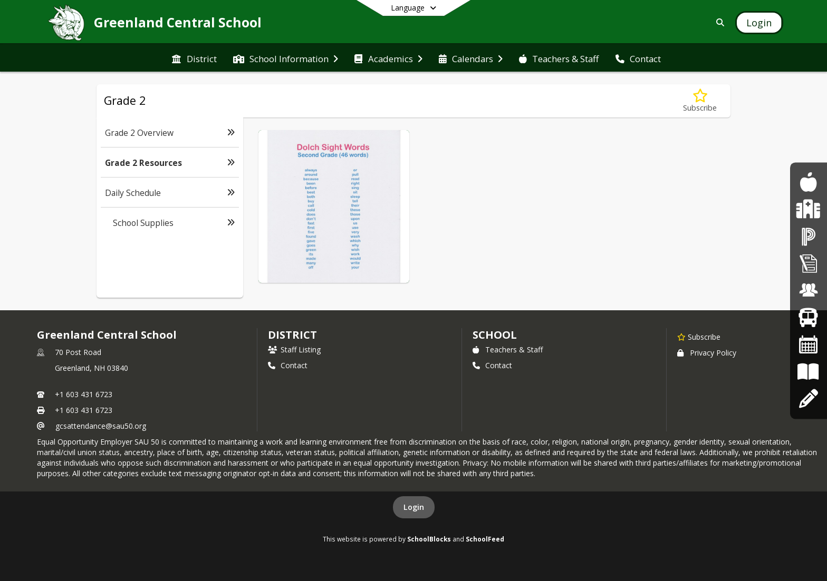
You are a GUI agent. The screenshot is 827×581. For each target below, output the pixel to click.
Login (413, 507)
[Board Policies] (808, 372)
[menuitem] (194, 58)
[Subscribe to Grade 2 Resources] (700, 100)
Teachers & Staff (508, 349)
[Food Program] (808, 182)
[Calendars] (808, 345)
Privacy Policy (706, 353)
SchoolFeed (485, 539)
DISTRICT (292, 335)
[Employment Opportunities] (808, 290)
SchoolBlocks (429, 539)
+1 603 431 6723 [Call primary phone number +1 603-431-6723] (83, 394)
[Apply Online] (808, 398)
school (494, 335)
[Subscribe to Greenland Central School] (698, 336)
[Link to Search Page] (718, 22)
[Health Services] (808, 209)
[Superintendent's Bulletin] (808, 263)
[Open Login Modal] (759, 22)
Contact (287, 365)
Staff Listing (294, 349)
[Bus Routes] (808, 317)
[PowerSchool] (808, 236)
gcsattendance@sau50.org (100, 426)
